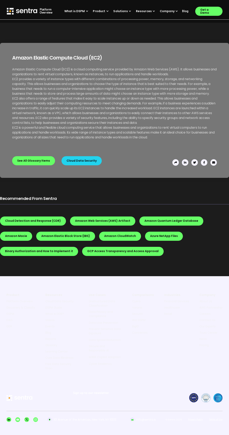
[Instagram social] (35, 419)
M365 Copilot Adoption (105, 357)
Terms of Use (216, 419)
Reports (50, 339)
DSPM (10, 314)
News (203, 339)
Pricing (204, 345)
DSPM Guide (53, 308)
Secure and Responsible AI (99, 348)
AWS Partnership (211, 308)
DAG (9, 320)
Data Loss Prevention (103, 323)
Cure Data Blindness (59, 358)
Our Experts (207, 326)
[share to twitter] (194, 162)
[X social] (26, 419)
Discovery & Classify (20, 308)
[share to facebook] (204, 162)
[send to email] (213, 162)
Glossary (51, 345)
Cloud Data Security (59, 301)
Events (50, 326)
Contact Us (207, 320)
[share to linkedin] (185, 162)
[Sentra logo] (22, 11)
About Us (205, 301)
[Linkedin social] (8, 419)
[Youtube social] (17, 419)
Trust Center (208, 333)
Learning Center (56, 351)
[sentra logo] (19, 398)
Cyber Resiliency (100, 364)
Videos (50, 320)
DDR (9, 326)
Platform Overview (19, 301)
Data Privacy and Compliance (101, 314)
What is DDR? (54, 314)
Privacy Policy (195, 419)
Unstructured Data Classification (102, 303)
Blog (48, 333)
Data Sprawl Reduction (105, 340)
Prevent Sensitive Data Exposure (105, 331)
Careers (205, 314)
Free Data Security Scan (58, 366)
